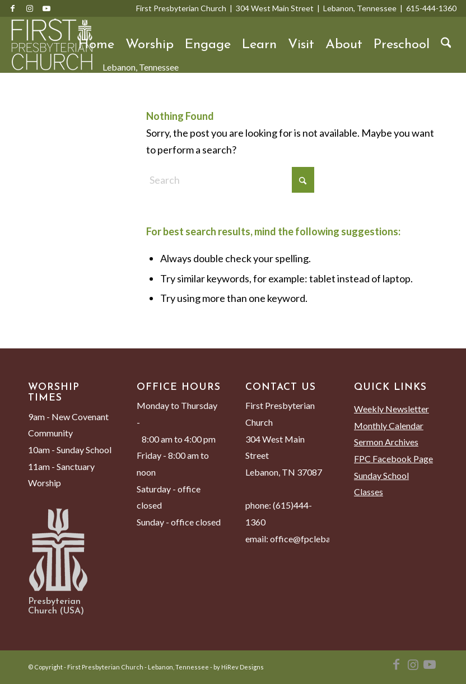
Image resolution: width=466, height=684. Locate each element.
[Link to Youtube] (46, 8)
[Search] (446, 45)
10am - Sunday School (69, 449)
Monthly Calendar (388, 425)
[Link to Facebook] (12, 8)
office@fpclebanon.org (315, 538)
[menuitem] (96, 45)
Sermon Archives (386, 441)
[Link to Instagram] (29, 8)
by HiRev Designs (238, 667)
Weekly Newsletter (391, 408)
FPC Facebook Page (393, 458)
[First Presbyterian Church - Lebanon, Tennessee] (52, 45)
